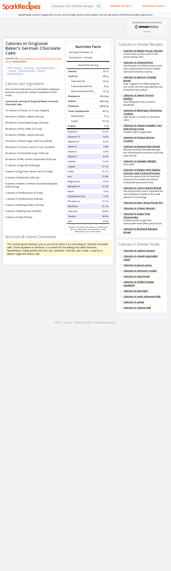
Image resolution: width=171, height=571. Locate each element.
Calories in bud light (135, 290)
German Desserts (26, 70)
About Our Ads (83, 322)
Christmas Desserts (45, 67)
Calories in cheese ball (137, 307)
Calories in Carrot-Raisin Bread (142, 187)
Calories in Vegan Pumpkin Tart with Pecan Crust (142, 127)
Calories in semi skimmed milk (142, 296)
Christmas (29, 67)
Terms (57, 322)
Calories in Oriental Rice (138, 62)
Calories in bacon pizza (137, 265)
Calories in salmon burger (139, 250)
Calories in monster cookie (140, 270)
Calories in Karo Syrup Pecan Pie (143, 202)
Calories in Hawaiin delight (139, 161)
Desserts (18, 67)
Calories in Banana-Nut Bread (141, 146)
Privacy (68, 322)
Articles (147, 31)
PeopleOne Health (104, 322)
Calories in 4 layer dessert (139, 208)
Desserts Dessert (15, 73)
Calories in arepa (133, 302)
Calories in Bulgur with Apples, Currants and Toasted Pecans (142, 171)
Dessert (41, 70)
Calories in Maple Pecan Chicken (143, 50)
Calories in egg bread (136, 276)
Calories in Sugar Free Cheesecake (136, 215)
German (12, 70)
